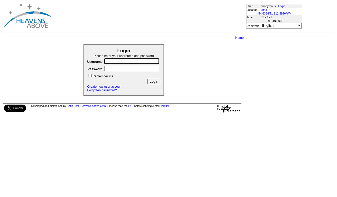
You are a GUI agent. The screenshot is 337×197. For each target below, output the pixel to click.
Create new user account (104, 86)
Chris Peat (73, 106)
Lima (264, 9)
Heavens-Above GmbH (94, 106)
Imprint (165, 106)
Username (94, 62)
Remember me (102, 76)
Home (239, 38)
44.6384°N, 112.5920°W (274, 13)
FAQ (130, 106)
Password (94, 69)
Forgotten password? (102, 90)
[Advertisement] (149, 16)
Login (281, 6)
